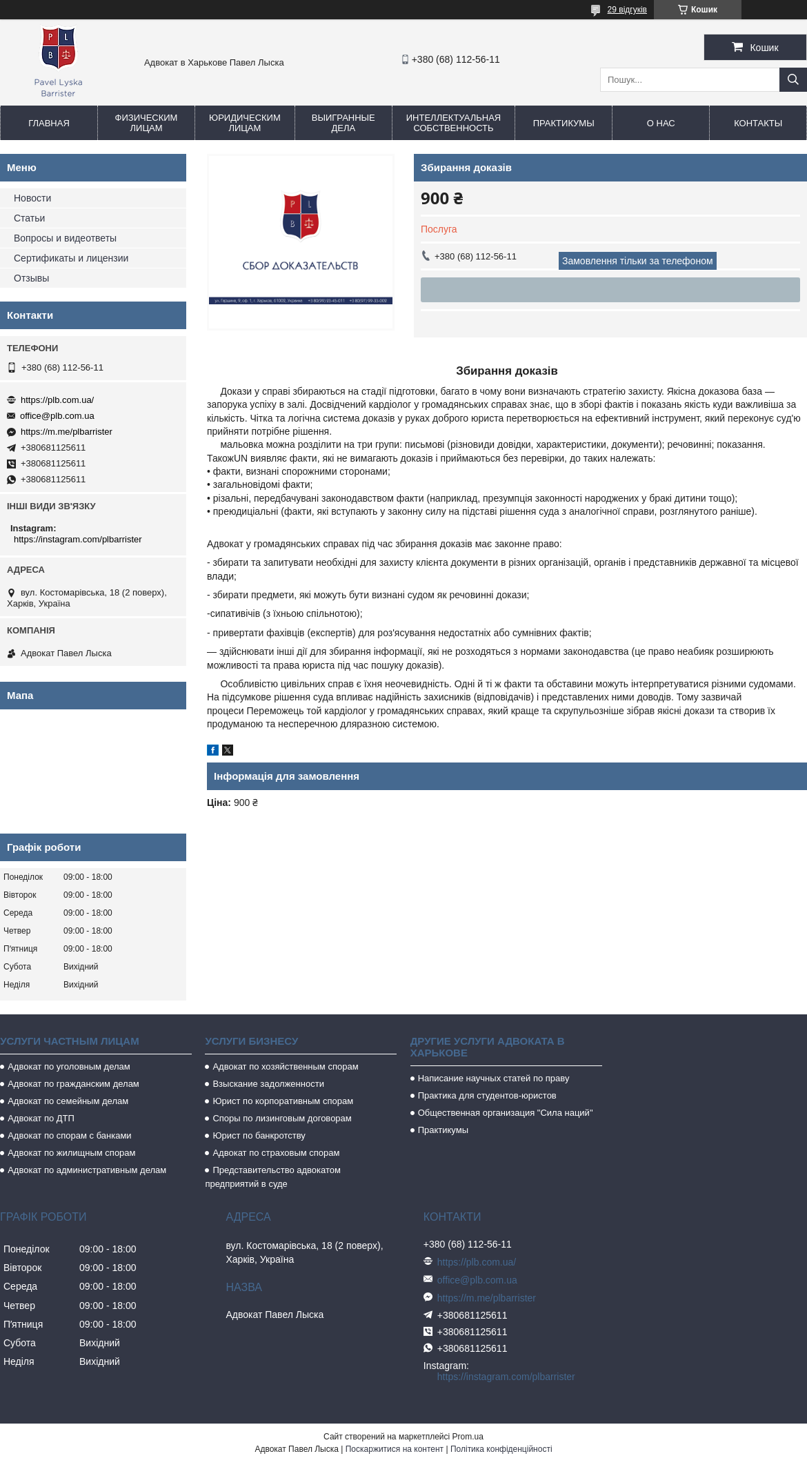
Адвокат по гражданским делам (73, 1084)
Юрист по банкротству (258, 1135)
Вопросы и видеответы (65, 238)
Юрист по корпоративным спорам (282, 1101)
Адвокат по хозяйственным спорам (285, 1066)
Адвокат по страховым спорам (275, 1153)
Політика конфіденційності (501, 1449)
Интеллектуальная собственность (453, 122)
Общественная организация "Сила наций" (505, 1113)
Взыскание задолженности (268, 1084)
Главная (49, 123)
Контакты (758, 123)
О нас (661, 123)
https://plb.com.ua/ (57, 400)
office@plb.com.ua (57, 416)
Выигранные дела (343, 122)
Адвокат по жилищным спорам (71, 1153)
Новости (32, 198)
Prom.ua (468, 1436)
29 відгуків (627, 9)
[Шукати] (793, 80)
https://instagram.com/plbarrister (78, 539)
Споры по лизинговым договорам (281, 1118)
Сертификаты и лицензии (71, 258)
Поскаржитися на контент (395, 1449)
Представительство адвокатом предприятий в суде (273, 1177)
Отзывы (31, 278)
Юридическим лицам (245, 122)
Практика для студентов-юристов (487, 1095)
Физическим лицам (146, 122)
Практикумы (564, 123)
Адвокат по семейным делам (68, 1101)
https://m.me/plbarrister (66, 431)
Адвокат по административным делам (87, 1170)
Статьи (29, 218)
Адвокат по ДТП (41, 1118)
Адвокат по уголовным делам (69, 1066)
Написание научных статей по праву (494, 1078)
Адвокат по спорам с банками (69, 1135)
